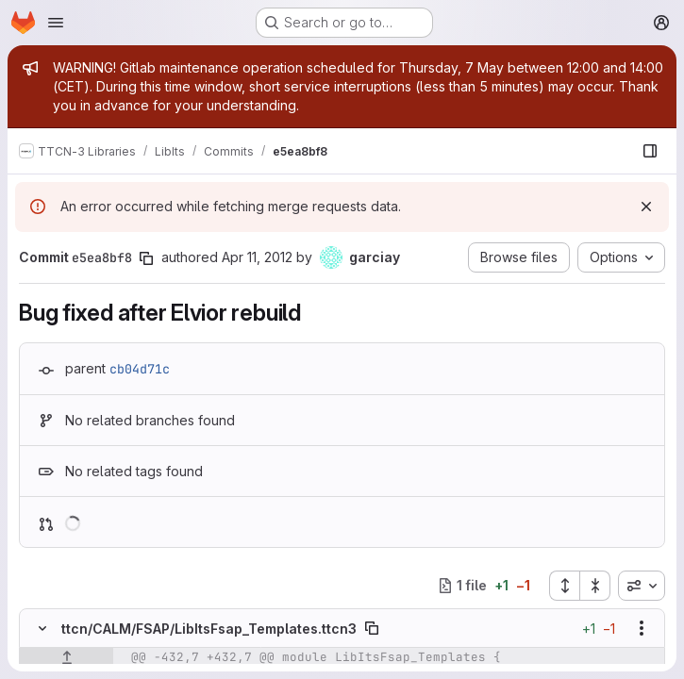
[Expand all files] (564, 586)
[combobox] (641, 586)
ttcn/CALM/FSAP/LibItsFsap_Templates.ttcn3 (209, 629)
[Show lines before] (66, 657)
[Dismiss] (646, 206)
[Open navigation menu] (56, 23)
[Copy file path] (371, 628)
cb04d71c (139, 368)
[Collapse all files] (595, 586)
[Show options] (641, 628)
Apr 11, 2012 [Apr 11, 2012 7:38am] (257, 257)
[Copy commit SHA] (146, 258)
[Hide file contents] (42, 628)
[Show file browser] (650, 151)
